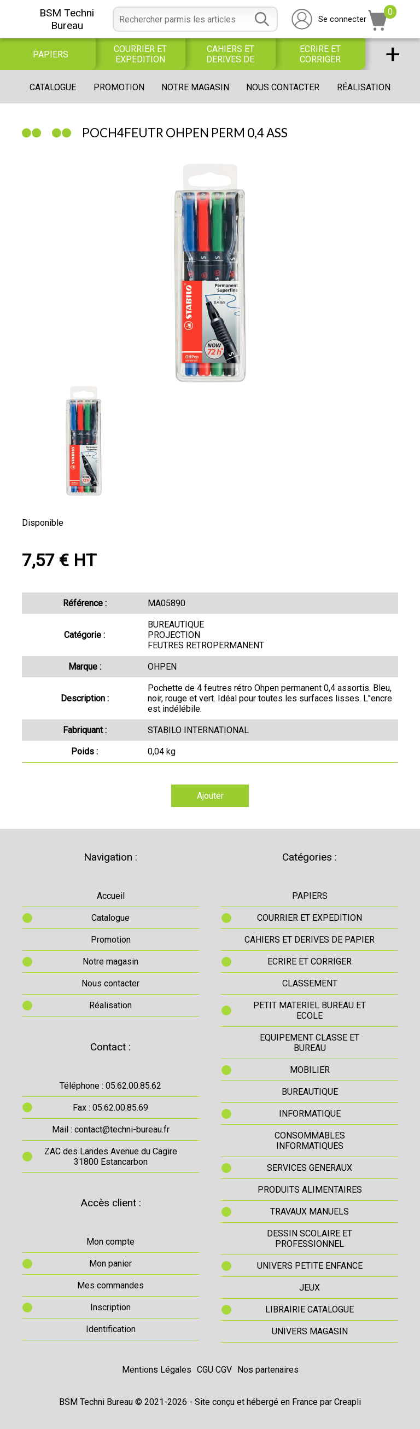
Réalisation (363, 87)
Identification (111, 1329)
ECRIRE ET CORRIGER (320, 54)
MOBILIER (310, 1070)
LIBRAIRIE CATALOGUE (309, 1309)
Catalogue (53, 87)
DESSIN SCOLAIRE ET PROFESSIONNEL (309, 1238)
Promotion (119, 87)
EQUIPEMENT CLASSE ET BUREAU (309, 1042)
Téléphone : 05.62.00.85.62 (110, 1086)
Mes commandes (110, 1285)
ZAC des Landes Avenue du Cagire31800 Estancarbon (110, 1156)
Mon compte (110, 1241)
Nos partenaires (268, 1369)
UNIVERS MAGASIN (310, 1331)
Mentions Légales (156, 1369)
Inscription (110, 1307)
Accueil (111, 896)
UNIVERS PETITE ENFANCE (310, 1265)
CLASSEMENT (309, 983)
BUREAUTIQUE (310, 1092)
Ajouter (210, 796)
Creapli (347, 1402)
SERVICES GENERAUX (309, 1168)
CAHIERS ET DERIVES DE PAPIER (230, 54)
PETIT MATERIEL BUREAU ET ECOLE (309, 1010)
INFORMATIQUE (310, 1113)
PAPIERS (50, 54)
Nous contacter (282, 87)
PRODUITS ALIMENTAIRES (310, 1189)
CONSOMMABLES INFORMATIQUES (310, 1140)
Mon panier (110, 1263)
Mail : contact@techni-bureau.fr (111, 1129)
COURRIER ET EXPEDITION (140, 54)
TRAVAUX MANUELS (309, 1211)
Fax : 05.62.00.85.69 (110, 1107)
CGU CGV (214, 1369)
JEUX (309, 1287)
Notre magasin (195, 87)
